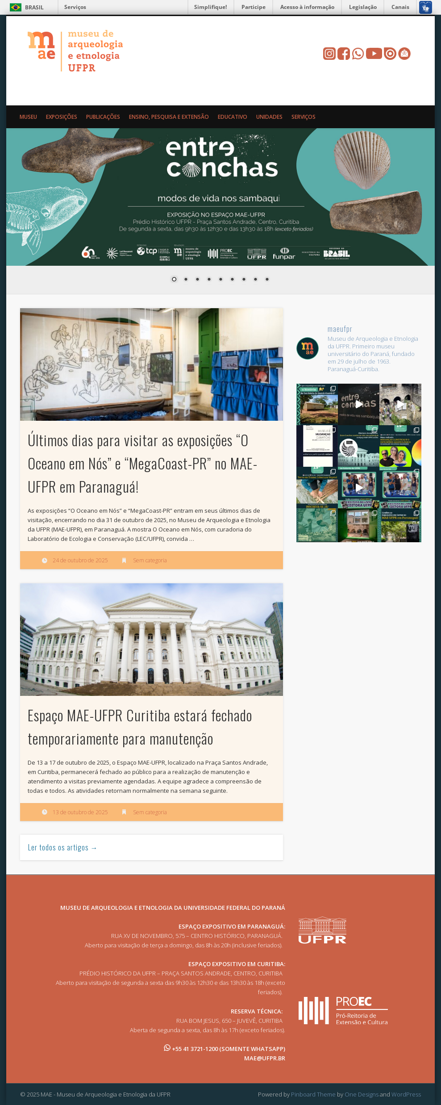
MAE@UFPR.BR (264, 1058)
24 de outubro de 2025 (80, 560)
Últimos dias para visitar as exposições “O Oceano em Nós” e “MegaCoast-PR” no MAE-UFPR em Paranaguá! (143, 463)
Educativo (232, 117)
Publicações (103, 117)
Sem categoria (150, 560)
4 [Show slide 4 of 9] (209, 280)
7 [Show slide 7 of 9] (244, 280)
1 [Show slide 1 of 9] (174, 280)
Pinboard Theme (313, 1094)
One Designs (362, 1094)
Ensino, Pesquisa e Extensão (169, 117)
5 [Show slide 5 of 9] (220, 280)
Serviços (75, 7)
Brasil (34, 7)
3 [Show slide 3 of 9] (197, 280)
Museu (28, 117)
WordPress (406, 1094)
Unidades (269, 117)
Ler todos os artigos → (63, 847)
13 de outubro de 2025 (80, 812)
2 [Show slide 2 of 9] (186, 280)
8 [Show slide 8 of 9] (255, 280)
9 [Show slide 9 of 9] (267, 280)
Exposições (61, 117)
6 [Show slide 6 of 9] (232, 280)
